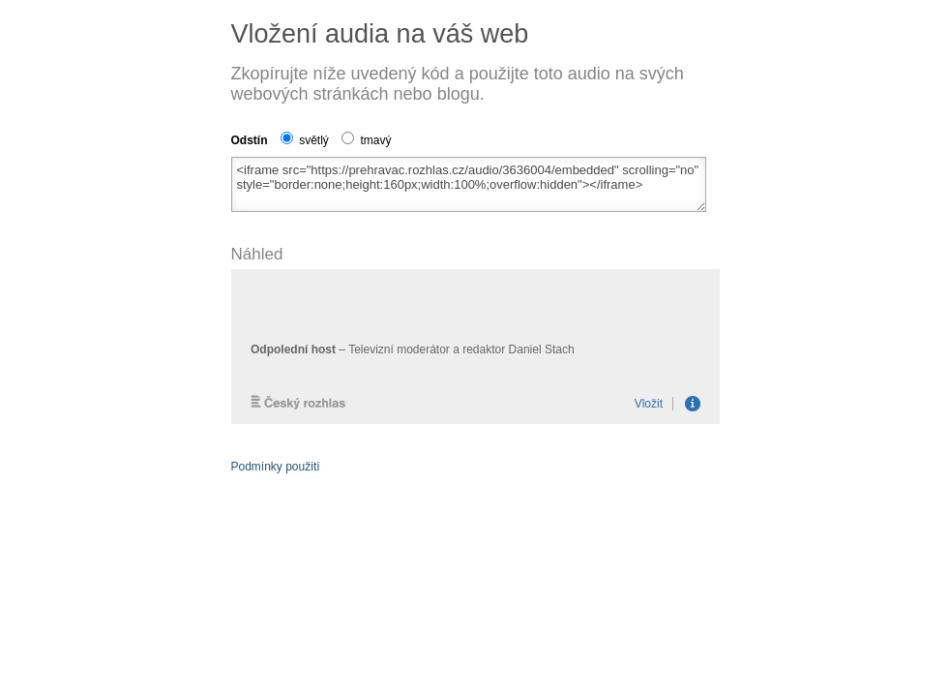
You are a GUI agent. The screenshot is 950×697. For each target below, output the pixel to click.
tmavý (366, 140)
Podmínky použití (275, 466)
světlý (305, 140)
